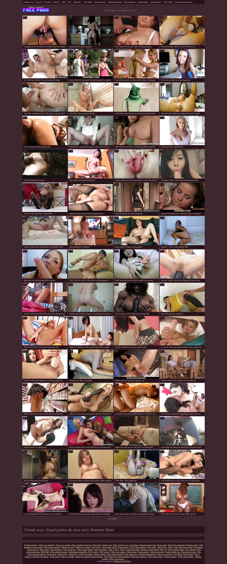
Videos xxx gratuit (62, 545)
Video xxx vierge (157, 552)
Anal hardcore (155, 2)
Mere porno (44, 550)
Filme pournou (170, 557)
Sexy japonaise (129, 2)
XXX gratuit (104, 552)
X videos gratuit (30, 545)
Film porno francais (139, 557)
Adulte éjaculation (115, 2)
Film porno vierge (188, 552)
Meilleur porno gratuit (150, 550)
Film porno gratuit (109, 547)
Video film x (162, 547)
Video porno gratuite (115, 554)
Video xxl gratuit (67, 557)
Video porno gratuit (85, 550)
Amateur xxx (28, 2)
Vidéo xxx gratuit (82, 557)
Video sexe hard (67, 547)
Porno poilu (162, 545)
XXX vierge (93, 552)
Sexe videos (96, 547)
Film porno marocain (176, 545)
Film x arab (172, 547)
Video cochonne (100, 550)
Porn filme (177, 554)
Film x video (113, 550)
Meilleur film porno (147, 554)
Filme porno (132, 552)
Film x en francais (116, 559)
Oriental (56, 2)
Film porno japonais (52, 547)
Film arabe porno (131, 554)
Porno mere (96, 545)
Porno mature (123, 547)
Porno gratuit (143, 552)
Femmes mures (192, 545)
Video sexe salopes (118, 552)
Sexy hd (39, 2)
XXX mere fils (110, 557)
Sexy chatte (168, 2)
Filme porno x (33, 550)
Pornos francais (96, 557)
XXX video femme (137, 547)
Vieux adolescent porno (184, 2)
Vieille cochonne (85, 554)
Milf (69, 2)
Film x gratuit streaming (130, 550)
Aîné (63, 2)
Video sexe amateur (46, 545)
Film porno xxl (69, 550)
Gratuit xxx (73, 554)
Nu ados (47, 2)
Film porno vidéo (186, 547)
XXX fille (45, 552)
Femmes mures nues (148, 545)
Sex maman (198, 547)
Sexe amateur (190, 550)
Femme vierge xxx (172, 552)
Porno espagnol (123, 557)
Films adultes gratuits (58, 552)
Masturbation (143, 2)
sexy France (134, 545)
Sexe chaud (87, 2)
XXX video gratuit (155, 557)
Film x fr (163, 550)
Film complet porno (176, 550)
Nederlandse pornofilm (77, 552)
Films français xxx (120, 545)
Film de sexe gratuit (40, 557)
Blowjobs (77, 2)
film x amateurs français (81, 545)
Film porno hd (56, 550)
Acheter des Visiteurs (122, 561)
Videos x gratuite (36, 7)
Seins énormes (99, 2)
